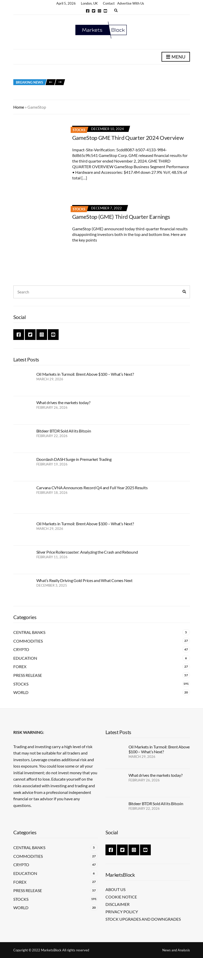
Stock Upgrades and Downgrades (143, 919)
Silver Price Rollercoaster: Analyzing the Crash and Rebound (87, 552)
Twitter (93, 11)
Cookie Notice (121, 896)
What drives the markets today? (63, 402)
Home (18, 107)
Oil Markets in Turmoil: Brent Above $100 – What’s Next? (85, 374)
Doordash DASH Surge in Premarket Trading (74, 459)
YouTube (105, 11)
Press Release (27, 675)
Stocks (79, 130)
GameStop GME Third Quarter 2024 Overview (128, 137)
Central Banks (29, 632)
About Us (115, 889)
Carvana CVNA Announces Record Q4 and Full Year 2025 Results (92, 487)
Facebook (88, 11)
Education (25, 658)
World (20, 692)
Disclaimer (117, 904)
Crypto (21, 649)
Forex (19, 666)
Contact (109, 3)
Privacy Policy (121, 911)
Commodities (28, 640)
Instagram (99, 11)
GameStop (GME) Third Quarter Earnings (121, 216)
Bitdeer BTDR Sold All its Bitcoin (63, 430)
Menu (175, 57)
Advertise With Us (130, 3)
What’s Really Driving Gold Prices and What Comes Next (84, 580)
